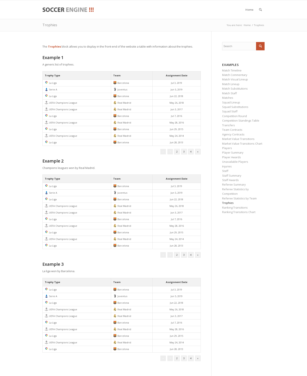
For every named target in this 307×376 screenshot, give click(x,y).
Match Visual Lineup (235, 79)
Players (227, 148)
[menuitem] (249, 9)
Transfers (228, 125)
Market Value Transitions (238, 139)
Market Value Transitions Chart (242, 143)
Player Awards (231, 157)
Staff (225, 171)
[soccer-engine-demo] (68, 9)
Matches (227, 98)
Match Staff (229, 93)
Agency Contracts (233, 134)
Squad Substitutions (235, 107)
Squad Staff (229, 111)
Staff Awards (230, 180)
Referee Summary (234, 184)
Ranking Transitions (235, 207)
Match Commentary (234, 75)
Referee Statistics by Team (239, 198)
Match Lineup (230, 84)
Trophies (49, 25)
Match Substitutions (235, 88)
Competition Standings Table (240, 120)
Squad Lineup (231, 102)
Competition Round (234, 116)
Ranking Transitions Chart (238, 212)
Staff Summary (231, 175)
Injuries (227, 166)
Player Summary (232, 152)
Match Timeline (232, 70)
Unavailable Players (235, 162)
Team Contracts (232, 130)
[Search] (260, 9)
